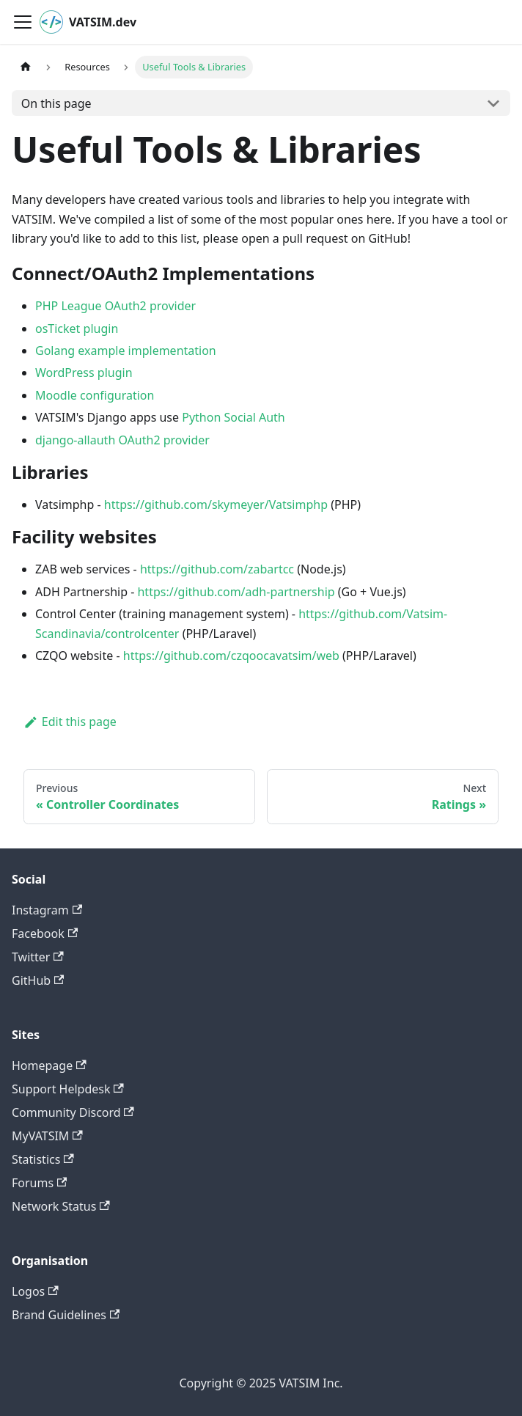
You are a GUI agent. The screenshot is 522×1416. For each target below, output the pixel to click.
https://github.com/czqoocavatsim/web (231, 656)
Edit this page (70, 721)
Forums (39, 1183)
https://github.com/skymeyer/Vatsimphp (216, 504)
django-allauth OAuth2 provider (122, 440)
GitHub (38, 980)
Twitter (38, 957)
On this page (56, 103)
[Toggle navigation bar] (23, 22)
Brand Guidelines (66, 1315)
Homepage (49, 1065)
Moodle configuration (94, 395)
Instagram (47, 910)
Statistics (43, 1159)
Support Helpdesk (68, 1089)
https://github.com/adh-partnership (235, 592)
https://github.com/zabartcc (217, 569)
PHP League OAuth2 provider (115, 306)
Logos (35, 1291)
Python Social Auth (233, 417)
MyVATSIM (47, 1136)
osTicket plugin (76, 328)
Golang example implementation (125, 350)
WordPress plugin (84, 372)
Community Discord (73, 1112)
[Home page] (26, 67)
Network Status (61, 1206)
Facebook (45, 933)
